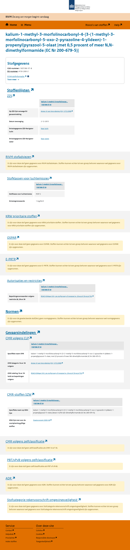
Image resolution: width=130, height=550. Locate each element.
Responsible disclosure (49, 537)
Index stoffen (11, 541)
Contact (19, 530)
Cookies (49, 534)
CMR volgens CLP (19, 338)
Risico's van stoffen (98, 25)
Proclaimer (19, 537)
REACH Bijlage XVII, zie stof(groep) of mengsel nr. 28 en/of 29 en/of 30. (67, 296)
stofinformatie (17, 76)
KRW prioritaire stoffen (23, 216)
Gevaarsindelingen (23, 332)
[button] (26, 25)
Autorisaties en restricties (26, 280)
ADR (10, 478)
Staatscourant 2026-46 (42, 420)
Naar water (45, 139)
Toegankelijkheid (49, 541)
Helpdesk (19, 534)
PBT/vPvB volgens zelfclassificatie (31, 460)
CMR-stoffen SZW (21, 394)
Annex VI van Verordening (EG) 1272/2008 (57, 111)
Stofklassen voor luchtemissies (29, 178)
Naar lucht (44, 128)
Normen (14, 311)
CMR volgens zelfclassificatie (27, 441)
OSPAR (13, 237)
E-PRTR (12, 259)
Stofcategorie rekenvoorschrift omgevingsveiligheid (44, 500)
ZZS (11, 96)
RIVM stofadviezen (20, 157)
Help (119, 25)
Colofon (49, 530)
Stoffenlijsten (20, 90)
